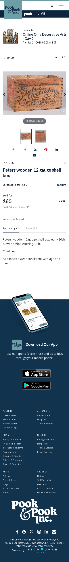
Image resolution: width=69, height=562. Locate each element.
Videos (6, 492)
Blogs (5, 484)
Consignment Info (46, 439)
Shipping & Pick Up (12, 456)
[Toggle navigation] (61, 5)
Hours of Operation (46, 492)
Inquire (61, 184)
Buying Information (12, 439)
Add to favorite (64, 163)
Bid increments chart (13, 218)
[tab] (11, 229)
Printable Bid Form (12, 443)
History (40, 476)
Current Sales (9, 415)
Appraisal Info (44, 415)
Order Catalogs (10, 427)
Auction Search (10, 423)
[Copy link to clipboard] (14, 149)
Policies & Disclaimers (13, 460)
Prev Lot (9, 57)
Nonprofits (42, 419)
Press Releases (10, 480)
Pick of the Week (11, 488)
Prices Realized (44, 452)
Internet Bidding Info (13, 447)
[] (62, 200)
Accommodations (45, 488)
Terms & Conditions (12, 464)
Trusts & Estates (45, 423)
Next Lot (60, 57)
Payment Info (9, 452)
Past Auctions (9, 419)
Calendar (7, 476)
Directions (42, 484)
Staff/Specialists (44, 480)
